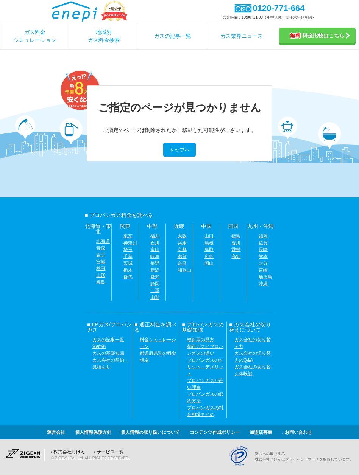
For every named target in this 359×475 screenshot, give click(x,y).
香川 (235, 242)
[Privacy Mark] (241, 464)
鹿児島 (265, 276)
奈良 (182, 263)
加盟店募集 (261, 432)
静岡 (154, 283)
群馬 (128, 276)
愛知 (154, 276)
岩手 (100, 255)
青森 (100, 248)
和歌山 (184, 270)
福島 (100, 282)
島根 (209, 242)
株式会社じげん (69, 452)
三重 (154, 290)
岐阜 (154, 256)
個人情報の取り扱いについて (150, 432)
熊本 (263, 256)
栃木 (128, 270)
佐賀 (263, 242)
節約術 (99, 346)
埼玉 (128, 249)
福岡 (263, 236)
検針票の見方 (200, 339)
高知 (235, 256)
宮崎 (263, 270)
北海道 (103, 241)
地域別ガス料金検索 (104, 36)
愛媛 (235, 249)
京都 (182, 249)
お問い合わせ (297, 432)
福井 (154, 236)
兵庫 (182, 242)
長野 (154, 263)
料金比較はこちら (320, 36)
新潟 (154, 270)
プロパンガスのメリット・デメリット (205, 366)
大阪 (182, 236)
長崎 (263, 249)
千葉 (128, 256)
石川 (154, 242)
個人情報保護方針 (93, 432)
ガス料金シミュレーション (35, 36)
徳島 (235, 236)
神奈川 (130, 242)
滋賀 (182, 256)
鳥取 (209, 249)
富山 (154, 249)
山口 (209, 236)
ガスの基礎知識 (108, 353)
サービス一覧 (110, 452)
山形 (100, 275)
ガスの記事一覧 (172, 36)
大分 (263, 263)
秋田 (100, 268)
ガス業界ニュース (241, 36)
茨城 (128, 263)
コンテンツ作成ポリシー (215, 432)
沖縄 (263, 283)
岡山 (209, 263)
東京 (128, 236)
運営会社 (56, 432)
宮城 (100, 261)
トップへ (179, 150)
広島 (209, 256)
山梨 (154, 297)
